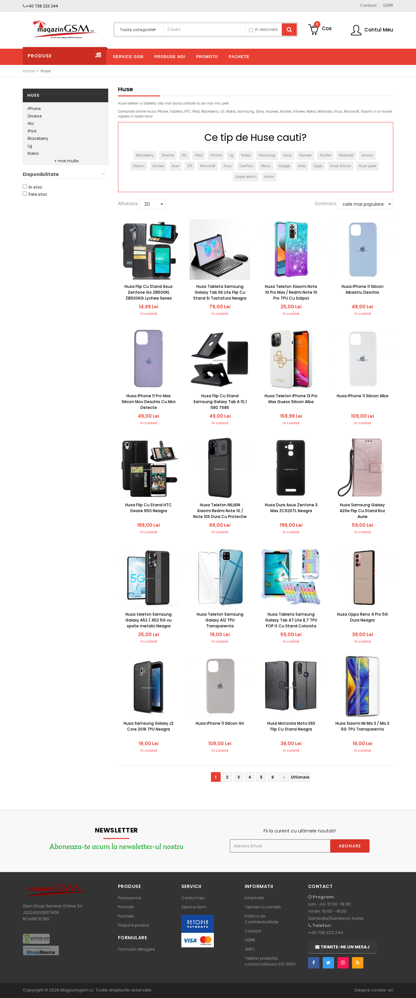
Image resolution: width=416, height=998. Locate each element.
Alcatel (325, 155)
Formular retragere (136, 949)
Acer (175, 166)
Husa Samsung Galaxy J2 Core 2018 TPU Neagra (149, 726)
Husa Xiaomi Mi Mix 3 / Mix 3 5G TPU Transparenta (362, 726)
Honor (269, 176)
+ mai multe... (67, 161)
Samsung (266, 155)
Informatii (254, 898)
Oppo (318, 166)
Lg (30, 146)
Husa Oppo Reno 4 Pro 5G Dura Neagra (362, 617)
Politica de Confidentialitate (261, 919)
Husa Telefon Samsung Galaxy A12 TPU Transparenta (220, 620)
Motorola (346, 155)
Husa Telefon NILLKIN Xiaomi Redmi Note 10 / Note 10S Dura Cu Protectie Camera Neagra (220, 511)
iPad (32, 131)
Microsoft (207, 166)
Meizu (266, 166)
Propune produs (133, 925)
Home (28, 71)
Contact (253, 931)
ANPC (250, 949)
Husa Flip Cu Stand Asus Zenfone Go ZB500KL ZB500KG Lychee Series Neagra (148, 293)
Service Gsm (193, 907)
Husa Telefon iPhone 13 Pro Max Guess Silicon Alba (291, 398)
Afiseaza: (128, 203)
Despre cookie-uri (374, 990)
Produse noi (129, 898)
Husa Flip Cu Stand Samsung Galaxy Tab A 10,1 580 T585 (220, 401)
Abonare (350, 846)
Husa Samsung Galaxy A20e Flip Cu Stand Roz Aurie (362, 510)
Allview (158, 166)
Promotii (126, 907)
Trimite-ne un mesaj (342, 947)
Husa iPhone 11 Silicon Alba (362, 396)
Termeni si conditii (263, 907)
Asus (227, 166)
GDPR (250, 940)
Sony (287, 155)
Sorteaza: (326, 203)
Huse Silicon (340, 166)
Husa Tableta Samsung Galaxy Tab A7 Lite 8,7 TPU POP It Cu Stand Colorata (291, 620)
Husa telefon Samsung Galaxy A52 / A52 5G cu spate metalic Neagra (148, 620)
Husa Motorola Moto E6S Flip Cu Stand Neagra (291, 726)
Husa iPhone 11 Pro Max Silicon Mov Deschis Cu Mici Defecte (149, 401)
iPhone (34, 108)
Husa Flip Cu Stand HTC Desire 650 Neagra (148, 507)
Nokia (33, 153)
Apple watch (245, 176)
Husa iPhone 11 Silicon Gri (220, 723)
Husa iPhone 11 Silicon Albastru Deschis (363, 289)
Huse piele (367, 166)
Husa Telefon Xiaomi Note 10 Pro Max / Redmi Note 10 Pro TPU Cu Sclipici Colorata (291, 293)
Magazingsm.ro (77, 990)
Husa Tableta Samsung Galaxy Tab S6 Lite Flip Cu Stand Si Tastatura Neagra (219, 292)
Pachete (126, 916)
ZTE (189, 166)
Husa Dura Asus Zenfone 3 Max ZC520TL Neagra (291, 507)
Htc (31, 123)
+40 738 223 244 (42, 6)
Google (284, 166)
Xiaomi (139, 166)
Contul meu (193, 898)
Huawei (305, 155)
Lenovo (367, 155)
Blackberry (38, 138)
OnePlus (246, 166)
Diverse (35, 116)
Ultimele (300, 777)
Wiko (302, 166)
